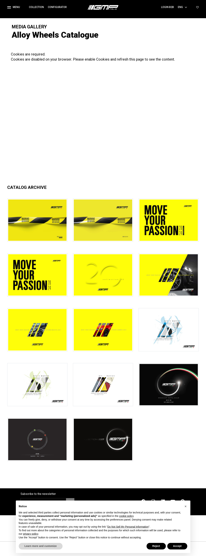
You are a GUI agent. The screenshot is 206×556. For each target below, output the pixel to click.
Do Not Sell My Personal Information (128, 526)
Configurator (57, 7)
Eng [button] (182, 7)
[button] (15, 7)
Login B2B (167, 7)
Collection (36, 7)
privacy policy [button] (30, 533)
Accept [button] (177, 546)
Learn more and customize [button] (41, 546)
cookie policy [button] (126, 516)
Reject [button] (156, 546)
